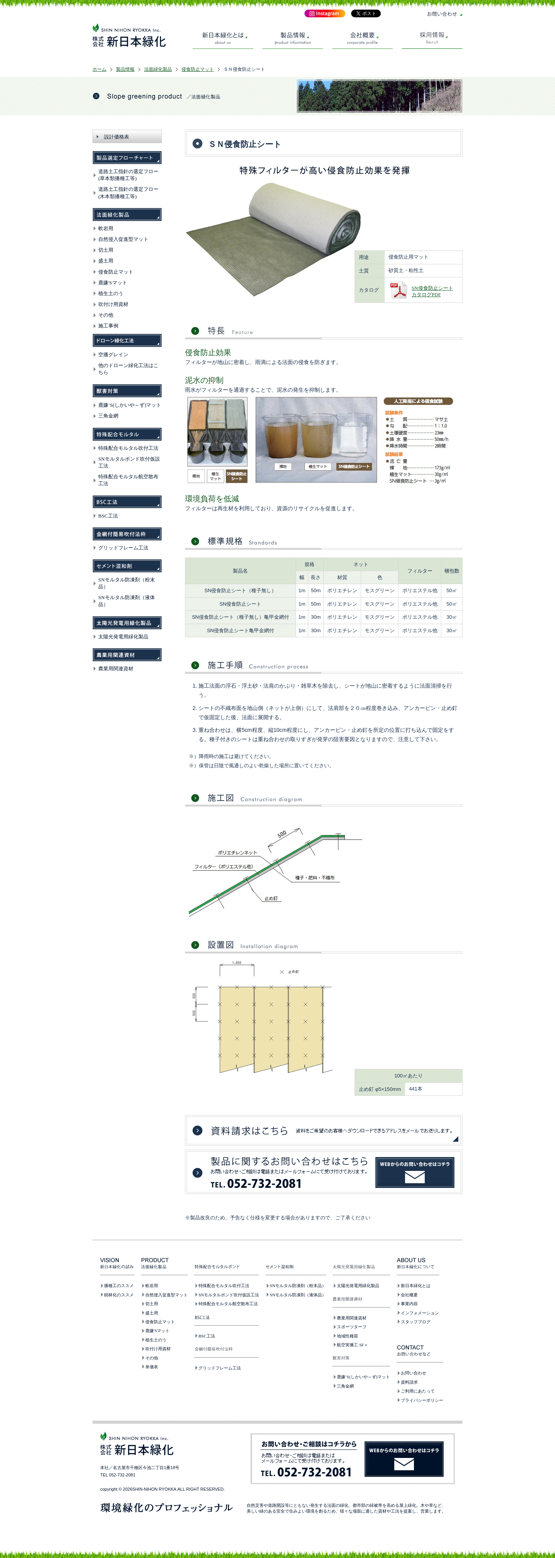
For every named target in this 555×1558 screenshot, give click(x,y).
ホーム (99, 69)
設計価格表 (116, 137)
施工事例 (108, 326)
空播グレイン (113, 354)
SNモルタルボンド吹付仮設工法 (228, 1294)
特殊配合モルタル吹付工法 (128, 448)
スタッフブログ (416, 1321)
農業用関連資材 (115, 668)
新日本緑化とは (416, 1285)
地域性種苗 (347, 1336)
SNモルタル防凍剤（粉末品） (298, 1285)
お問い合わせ (413, 1373)
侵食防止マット (198, 69)
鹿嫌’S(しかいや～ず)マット (129, 405)
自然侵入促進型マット (123, 239)
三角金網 (108, 416)
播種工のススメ (119, 1285)
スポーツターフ (352, 1326)
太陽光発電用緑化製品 (123, 637)
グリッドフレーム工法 (123, 548)
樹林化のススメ (119, 1294)
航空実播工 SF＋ (352, 1345)
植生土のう (110, 293)
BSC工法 (108, 516)
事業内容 (409, 1303)
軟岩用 (105, 228)
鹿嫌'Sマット (112, 283)
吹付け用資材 (113, 304)
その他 (105, 315)
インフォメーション (420, 1313)
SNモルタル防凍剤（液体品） (298, 1294)
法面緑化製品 (158, 69)
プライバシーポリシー (422, 1400)
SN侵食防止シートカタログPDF (432, 291)
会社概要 (409, 1294)
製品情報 (125, 69)
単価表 (151, 1366)
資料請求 (409, 1382)
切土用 (105, 250)
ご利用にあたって (418, 1391)
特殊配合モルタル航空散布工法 (228, 1303)
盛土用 (105, 261)
